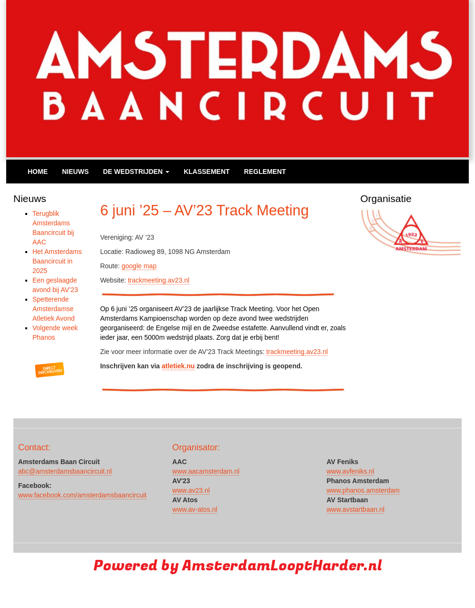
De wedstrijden (136, 171)
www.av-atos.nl (194, 509)
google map (139, 266)
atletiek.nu (178, 366)
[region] (411, 232)
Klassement (206, 171)
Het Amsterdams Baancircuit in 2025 (57, 261)
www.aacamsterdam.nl (205, 471)
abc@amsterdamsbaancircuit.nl (65, 471)
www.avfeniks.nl (350, 471)
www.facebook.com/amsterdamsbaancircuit (82, 495)
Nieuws (75, 171)
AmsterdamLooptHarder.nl (282, 566)
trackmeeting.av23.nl (158, 280)
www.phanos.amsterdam (363, 490)
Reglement (265, 171)
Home (38, 171)
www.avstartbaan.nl (355, 509)
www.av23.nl (191, 490)
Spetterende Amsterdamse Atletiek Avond (53, 308)
